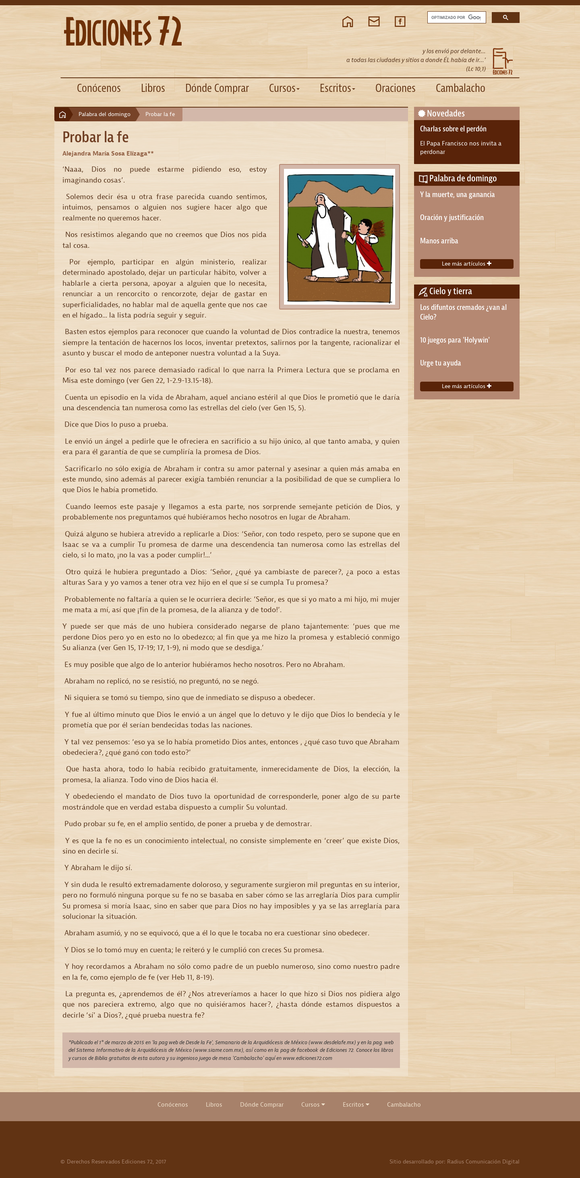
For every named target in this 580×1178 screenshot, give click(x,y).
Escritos (356, 1105)
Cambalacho (460, 88)
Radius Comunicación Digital (483, 1162)
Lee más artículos (466, 264)
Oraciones (395, 88)
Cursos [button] (284, 88)
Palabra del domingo (104, 114)
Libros (153, 88)
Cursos (313, 1105)
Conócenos (99, 88)
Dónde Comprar (217, 88)
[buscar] (456, 17)
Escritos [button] (337, 88)
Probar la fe (160, 114)
